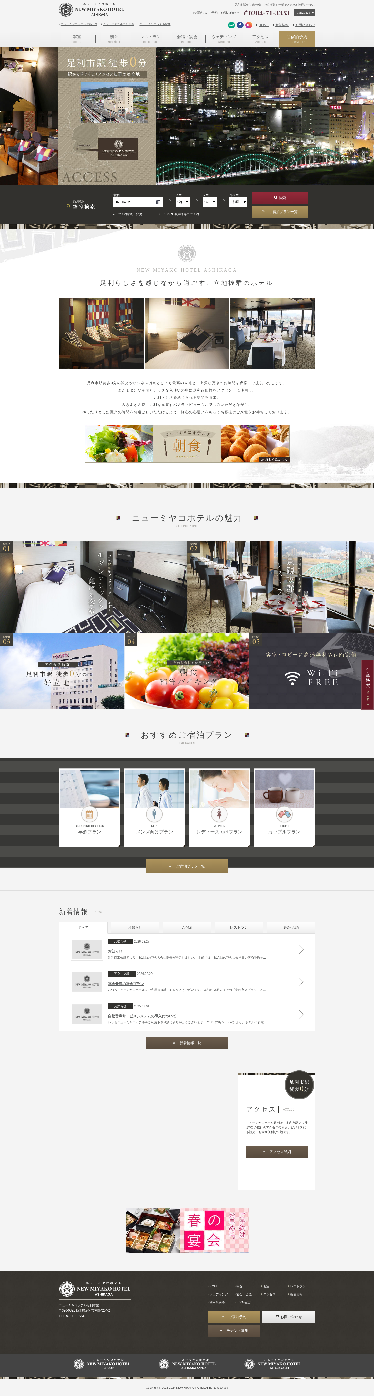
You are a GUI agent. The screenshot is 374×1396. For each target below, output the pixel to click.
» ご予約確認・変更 (128, 214)
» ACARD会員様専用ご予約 (179, 214)
